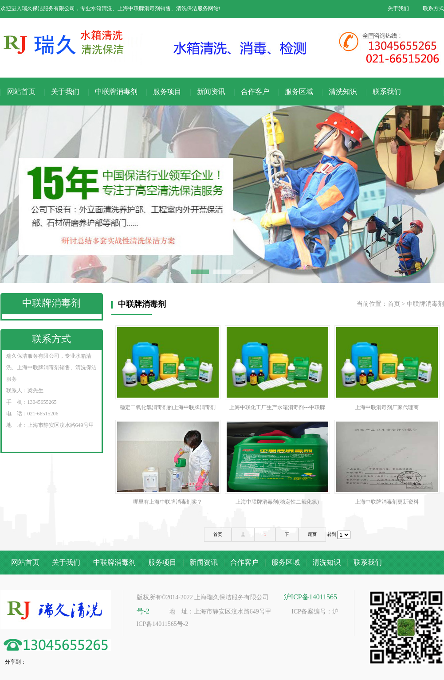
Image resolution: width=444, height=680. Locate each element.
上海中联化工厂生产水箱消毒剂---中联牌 (277, 367)
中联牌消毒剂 (116, 91)
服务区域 (299, 91)
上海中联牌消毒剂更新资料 (387, 462)
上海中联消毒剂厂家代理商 (387, 367)
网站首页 (21, 91)
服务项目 (167, 91)
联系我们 (387, 91)
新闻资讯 (211, 91)
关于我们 (398, 8)
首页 (394, 304)
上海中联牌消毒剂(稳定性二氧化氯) (277, 462)
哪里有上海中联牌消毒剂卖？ (167, 462)
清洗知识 (343, 91)
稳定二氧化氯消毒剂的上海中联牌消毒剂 (167, 367)
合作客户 (255, 91)
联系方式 (433, 8)
